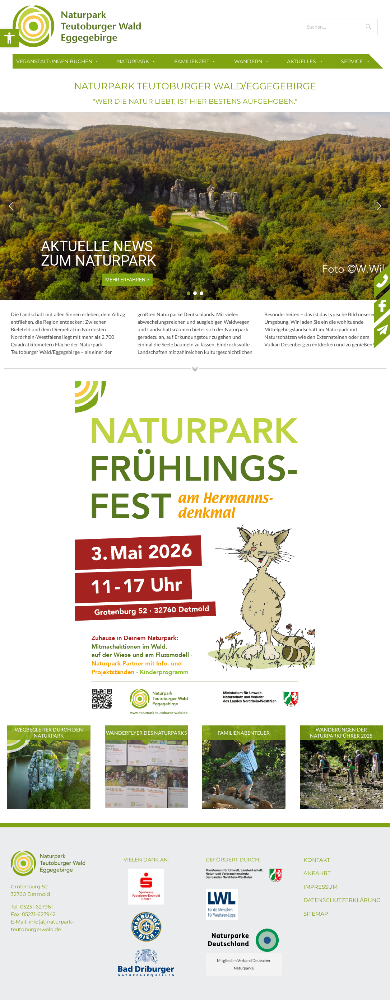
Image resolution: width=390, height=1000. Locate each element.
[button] (9, 38)
